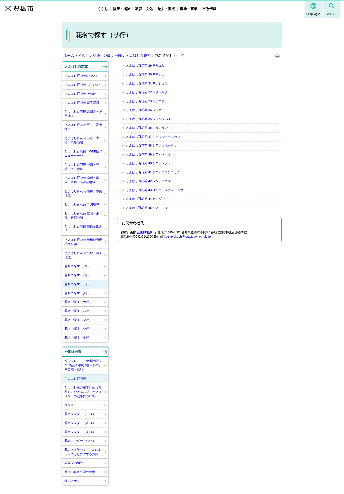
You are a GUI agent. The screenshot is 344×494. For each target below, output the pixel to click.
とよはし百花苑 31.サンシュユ (147, 83)
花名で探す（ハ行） (78, 311)
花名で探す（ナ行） (78, 302)
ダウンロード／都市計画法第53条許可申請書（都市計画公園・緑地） (83, 365)
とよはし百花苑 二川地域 (81, 204)
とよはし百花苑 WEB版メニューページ (83, 154)
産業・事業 (188, 9)
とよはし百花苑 (138, 55)
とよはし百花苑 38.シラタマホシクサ (151, 145)
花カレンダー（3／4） (80, 432)
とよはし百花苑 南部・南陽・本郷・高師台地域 (81, 180)
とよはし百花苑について (81, 75)
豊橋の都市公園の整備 (79, 472)
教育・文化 (144, 9)
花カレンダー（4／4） (80, 440)
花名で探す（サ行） (78, 284)
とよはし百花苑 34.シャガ (144, 110)
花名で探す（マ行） (78, 320)
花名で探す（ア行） (78, 266)
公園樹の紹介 (73, 463)
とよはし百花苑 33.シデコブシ (147, 101)
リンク (69, 405)
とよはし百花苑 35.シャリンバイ (148, 119)
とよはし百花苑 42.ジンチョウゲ (148, 181)
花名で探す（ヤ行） (78, 328)
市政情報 (209, 9)
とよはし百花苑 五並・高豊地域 (83, 127)
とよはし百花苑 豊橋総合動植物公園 (83, 242)
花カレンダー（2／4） (80, 423)
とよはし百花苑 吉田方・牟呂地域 (83, 114)
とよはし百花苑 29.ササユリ (145, 65)
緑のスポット (73, 481)
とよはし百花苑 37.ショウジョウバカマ (153, 136)
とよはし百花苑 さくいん (82, 84)
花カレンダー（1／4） (80, 414)
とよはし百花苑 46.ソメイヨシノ (148, 207)
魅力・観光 (166, 9)
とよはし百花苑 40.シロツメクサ (148, 163)
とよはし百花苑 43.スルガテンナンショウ (154, 190)
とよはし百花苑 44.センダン (145, 198)
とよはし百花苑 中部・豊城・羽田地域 (81, 167)
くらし (102, 9)
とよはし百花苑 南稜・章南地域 (83, 193)
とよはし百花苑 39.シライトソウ (148, 154)
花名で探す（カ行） (78, 275)
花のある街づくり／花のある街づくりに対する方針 (82, 452)
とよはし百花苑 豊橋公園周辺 (83, 229)
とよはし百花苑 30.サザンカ (145, 74)
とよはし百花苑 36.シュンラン (147, 127)
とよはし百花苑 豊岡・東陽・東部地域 (81, 215)
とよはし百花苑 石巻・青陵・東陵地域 (81, 140)
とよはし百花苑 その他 (80, 93)
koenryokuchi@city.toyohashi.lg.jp (187, 236)
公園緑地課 (73, 352)
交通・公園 (102, 55)
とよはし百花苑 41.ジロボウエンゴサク (153, 172)
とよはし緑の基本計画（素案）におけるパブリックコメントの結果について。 (82, 392)
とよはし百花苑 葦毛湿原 (81, 102)
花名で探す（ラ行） (78, 337)
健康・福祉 (121, 9)
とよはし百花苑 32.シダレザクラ (148, 92)
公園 (118, 55)
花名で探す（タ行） (78, 293)
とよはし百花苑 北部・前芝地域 (83, 255)
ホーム (69, 55)
